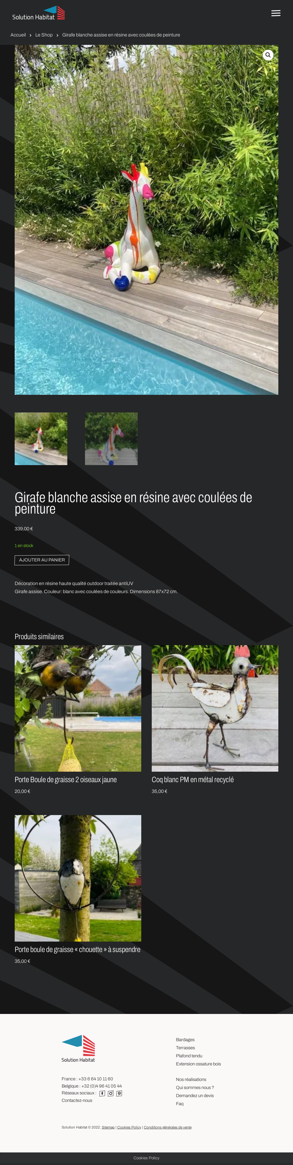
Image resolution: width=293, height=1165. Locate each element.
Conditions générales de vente (168, 1128)
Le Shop (44, 34)
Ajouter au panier (42, 561)
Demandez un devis (195, 1096)
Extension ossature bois (198, 1065)
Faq (179, 1104)
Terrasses (185, 1049)
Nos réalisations (191, 1080)
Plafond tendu (189, 1057)
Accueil (18, 34)
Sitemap (108, 1128)
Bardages (185, 1040)
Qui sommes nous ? (195, 1088)
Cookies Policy (129, 1128)
